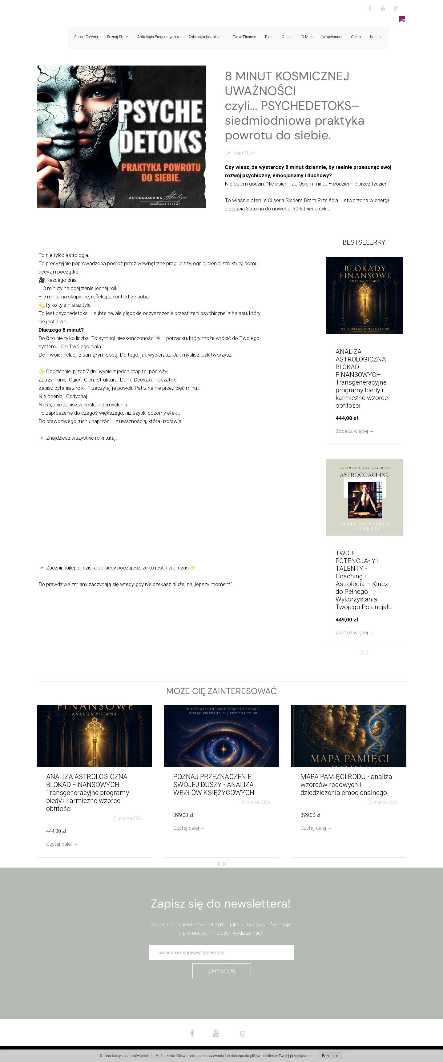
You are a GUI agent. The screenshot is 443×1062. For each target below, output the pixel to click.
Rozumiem (331, 1056)
